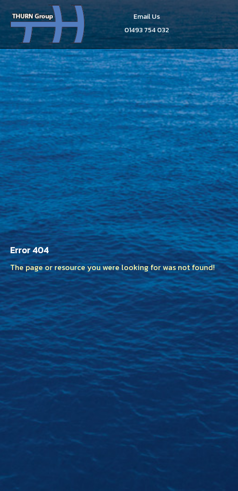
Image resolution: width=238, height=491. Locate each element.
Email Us (146, 17)
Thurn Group (48, 24)
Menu (217, 24)
